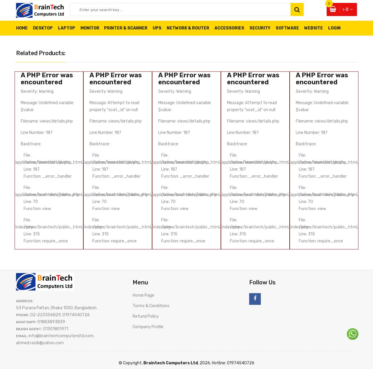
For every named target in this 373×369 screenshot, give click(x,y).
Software (287, 28)
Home (22, 28)
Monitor (92, 28)
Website (313, 28)
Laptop (66, 28)
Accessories (229, 28)
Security (259, 28)
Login (334, 28)
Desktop (43, 28)
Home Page (143, 295)
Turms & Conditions (151, 305)
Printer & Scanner (125, 28)
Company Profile (148, 326)
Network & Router (188, 28)
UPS (157, 28)
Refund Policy (146, 316)
